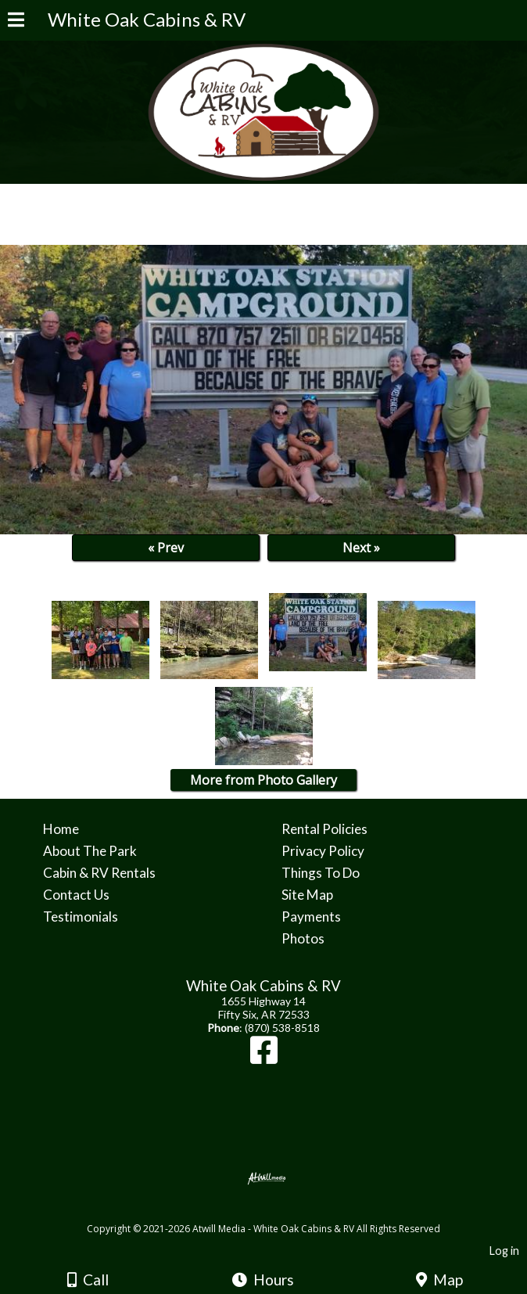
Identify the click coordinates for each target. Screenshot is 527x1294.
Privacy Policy (322, 851)
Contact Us (76, 894)
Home (61, 829)
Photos (302, 938)
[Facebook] (264, 1057)
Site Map (307, 894)
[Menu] (16, 22)
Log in (504, 1250)
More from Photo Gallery (263, 780)
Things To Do (320, 872)
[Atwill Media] (277, 1211)
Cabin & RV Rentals (99, 872)
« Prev (166, 547)
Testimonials (80, 916)
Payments (311, 916)
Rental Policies (324, 829)
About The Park (90, 851)
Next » (361, 547)
